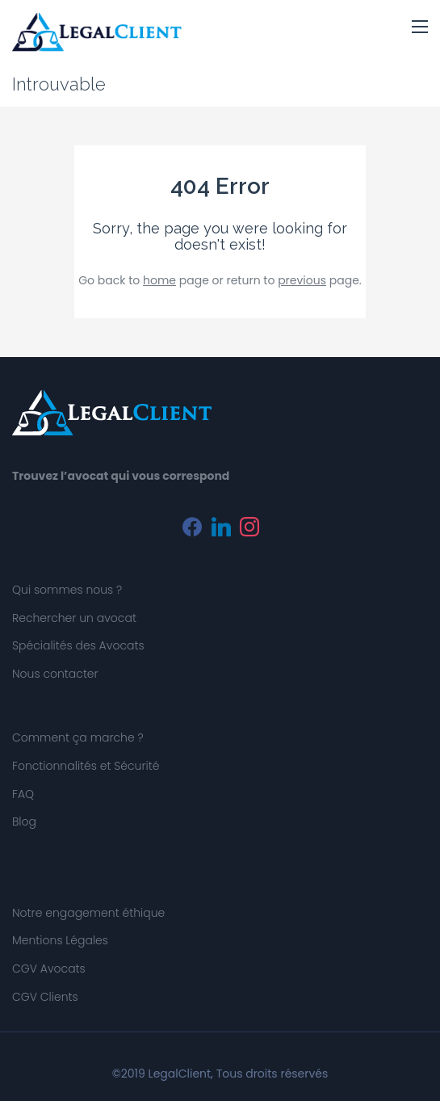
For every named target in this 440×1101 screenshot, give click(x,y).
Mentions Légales (60, 940)
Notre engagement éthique (88, 913)
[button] (420, 27)
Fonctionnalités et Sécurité (85, 766)
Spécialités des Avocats (78, 645)
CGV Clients (45, 997)
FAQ (23, 794)
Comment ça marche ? (78, 737)
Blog (24, 821)
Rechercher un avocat (74, 618)
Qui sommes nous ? (67, 590)
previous (302, 280)
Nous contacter (55, 674)
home (159, 280)
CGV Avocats (49, 968)
